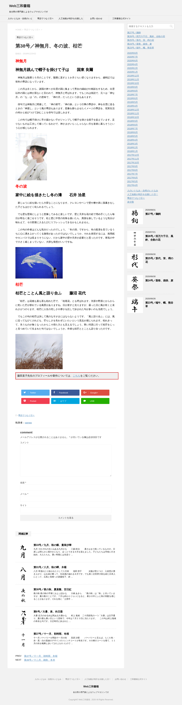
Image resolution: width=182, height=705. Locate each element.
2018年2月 (132, 147)
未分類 (130, 202)
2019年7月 (132, 94)
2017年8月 (132, 170)
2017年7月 (132, 174)
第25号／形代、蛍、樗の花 (140, 40)
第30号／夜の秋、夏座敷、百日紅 (52, 589)
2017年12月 (133, 155)
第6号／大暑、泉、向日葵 (48, 611)
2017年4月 (132, 185)
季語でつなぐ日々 (45, 18)
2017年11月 (133, 159)
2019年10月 (133, 83)
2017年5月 (132, 181)
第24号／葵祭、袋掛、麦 (139, 44)
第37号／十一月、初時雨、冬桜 (51, 633)
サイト (23, 505)
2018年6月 (132, 132)
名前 (23, 482)
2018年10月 (133, 117)
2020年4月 (132, 64)
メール (24, 494)
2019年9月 (132, 87)
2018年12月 (133, 109)
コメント (24, 442)
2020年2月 (132, 68)
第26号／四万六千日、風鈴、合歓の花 (146, 36)
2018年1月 (132, 151)
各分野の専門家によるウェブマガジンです (91, 692)
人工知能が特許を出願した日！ (71, 19)
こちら (76, 375)
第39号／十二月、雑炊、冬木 (39, 660)
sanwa (28, 422)
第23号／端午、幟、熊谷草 (140, 47)
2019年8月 (132, 91)
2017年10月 (133, 162)
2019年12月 (133, 75)
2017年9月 (132, 166)
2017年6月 (132, 177)
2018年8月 (132, 125)
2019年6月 (132, 98)
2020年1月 (132, 72)
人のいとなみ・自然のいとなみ (20, 19)
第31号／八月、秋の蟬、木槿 (50, 567)
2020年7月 (132, 57)
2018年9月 (132, 121)
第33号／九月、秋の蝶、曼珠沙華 (52, 545)
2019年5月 (132, 102)
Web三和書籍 (19, 6)
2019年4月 (132, 106)
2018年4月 (132, 140)
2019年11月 (133, 79)
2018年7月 (132, 128)
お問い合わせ (96, 18)
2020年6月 (132, 60)
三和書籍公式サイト (121, 18)
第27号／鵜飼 (134, 32)
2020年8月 (132, 53)
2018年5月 (132, 136)
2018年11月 (133, 113)
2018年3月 (132, 143)
